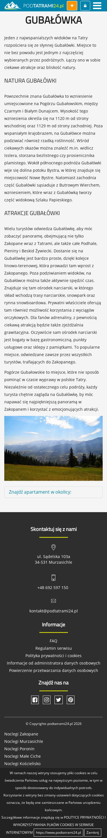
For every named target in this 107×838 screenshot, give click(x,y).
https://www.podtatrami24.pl (58, 832)
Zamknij (92, 832)
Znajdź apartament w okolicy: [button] (40, 492)
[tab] (53, 492)
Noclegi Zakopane (21, 734)
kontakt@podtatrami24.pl (53, 611)
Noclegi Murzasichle (23, 741)
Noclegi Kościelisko (22, 763)
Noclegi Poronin (19, 748)
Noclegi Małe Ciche (22, 756)
